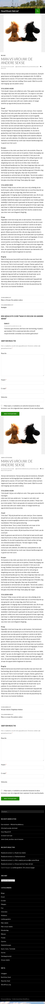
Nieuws (3, 934)
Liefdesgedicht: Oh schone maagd (23, 867)
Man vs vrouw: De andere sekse (22, 715)
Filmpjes (3, 904)
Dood (3, 897)
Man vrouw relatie (7, 926)
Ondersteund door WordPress (20, 999)
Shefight (22, 306)
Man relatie (4, 923)
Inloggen (4, 973)
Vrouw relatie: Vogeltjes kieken (22, 708)
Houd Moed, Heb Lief (10, 11)
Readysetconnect (7, 853)
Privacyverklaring (6, 999)
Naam (3, 380)
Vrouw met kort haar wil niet (24, 864)
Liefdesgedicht (6, 919)
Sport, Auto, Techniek (8, 949)
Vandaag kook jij (6, 956)
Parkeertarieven (20, 856)
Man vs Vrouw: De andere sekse (22, 298)
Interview (4, 912)
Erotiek (3, 900)
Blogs (3, 55)
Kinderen (4, 915)
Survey (3, 952)
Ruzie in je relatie (20, 853)
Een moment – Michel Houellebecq (12, 824)
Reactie (3, 353)
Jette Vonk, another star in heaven (12, 839)
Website (4, 397)
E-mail (4, 388)
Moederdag (4, 930)
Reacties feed (5, 981)
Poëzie (3, 938)
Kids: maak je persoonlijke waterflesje (27, 860)
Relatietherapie (6, 945)
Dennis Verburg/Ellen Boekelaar (27, 66)
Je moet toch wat (6, 835)
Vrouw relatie (5, 960)
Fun (2, 908)
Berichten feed (6, 977)
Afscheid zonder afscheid (9, 828)
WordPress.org (6, 984)
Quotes (3, 941)
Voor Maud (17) (6, 832)
